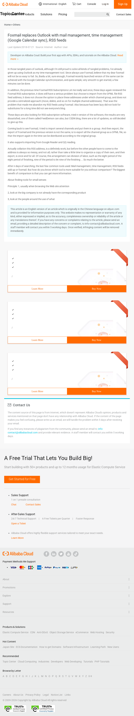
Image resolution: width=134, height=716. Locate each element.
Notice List (56, 694)
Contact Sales (123, 14)
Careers (7, 694)
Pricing (62, 14)
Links (67, 694)
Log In (105, 4)
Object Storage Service (62, 632)
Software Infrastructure (76, 647)
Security (110, 632)
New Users (113, 647)
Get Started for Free (22, 479)
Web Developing (73, 661)
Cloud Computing (27, 661)
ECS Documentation (27, 647)
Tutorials (88, 661)
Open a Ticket (18, 523)
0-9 (90, 676)
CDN (32, 632)
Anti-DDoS (42, 632)
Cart (76, 3)
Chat (13, 504)
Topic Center (9, 661)
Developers (57, 661)
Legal (46, 694)
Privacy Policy (32, 694)
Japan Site (8, 647)
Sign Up (123, 4)
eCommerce (82, 632)
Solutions (46, 14)
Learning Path (98, 647)
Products (28, 14)
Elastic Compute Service (15, 632)
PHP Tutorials (102, 661)
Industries (43, 661)
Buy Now (96, 288)
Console (91, 4)
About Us (18, 694)
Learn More (37, 288)
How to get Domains (50, 647)
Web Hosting (97, 632)
